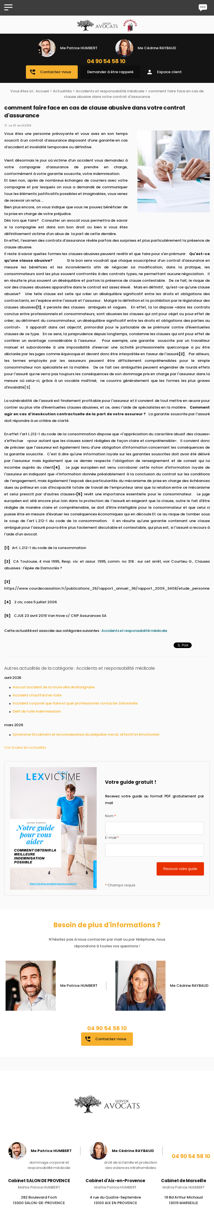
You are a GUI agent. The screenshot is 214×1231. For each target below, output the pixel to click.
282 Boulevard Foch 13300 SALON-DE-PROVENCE (39, 1208)
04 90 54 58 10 (106, 61)
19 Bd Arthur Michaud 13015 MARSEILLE (183, 1208)
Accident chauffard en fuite (37, 695)
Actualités (62, 91)
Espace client (164, 72)
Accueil (42, 91)
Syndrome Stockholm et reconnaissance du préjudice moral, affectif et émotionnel (86, 734)
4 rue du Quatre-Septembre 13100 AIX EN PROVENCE (115, 1208)
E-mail (112, 837)
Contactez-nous (50, 72)
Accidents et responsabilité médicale (110, 91)
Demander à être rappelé (110, 72)
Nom (110, 816)
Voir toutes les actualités (25, 747)
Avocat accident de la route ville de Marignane (54, 687)
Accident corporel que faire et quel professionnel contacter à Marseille (75, 703)
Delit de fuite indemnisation (37, 711)
